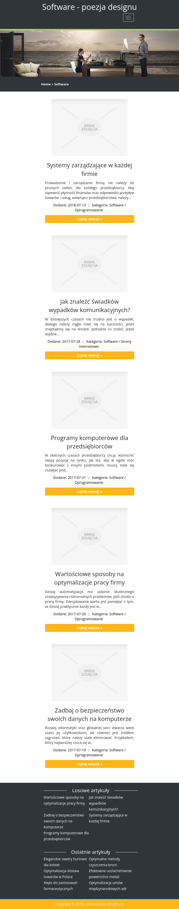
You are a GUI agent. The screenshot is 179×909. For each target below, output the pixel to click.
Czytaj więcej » (89, 219)
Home (46, 84)
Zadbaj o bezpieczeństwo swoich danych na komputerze (64, 821)
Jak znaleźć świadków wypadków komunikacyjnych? (106, 803)
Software (61, 84)
